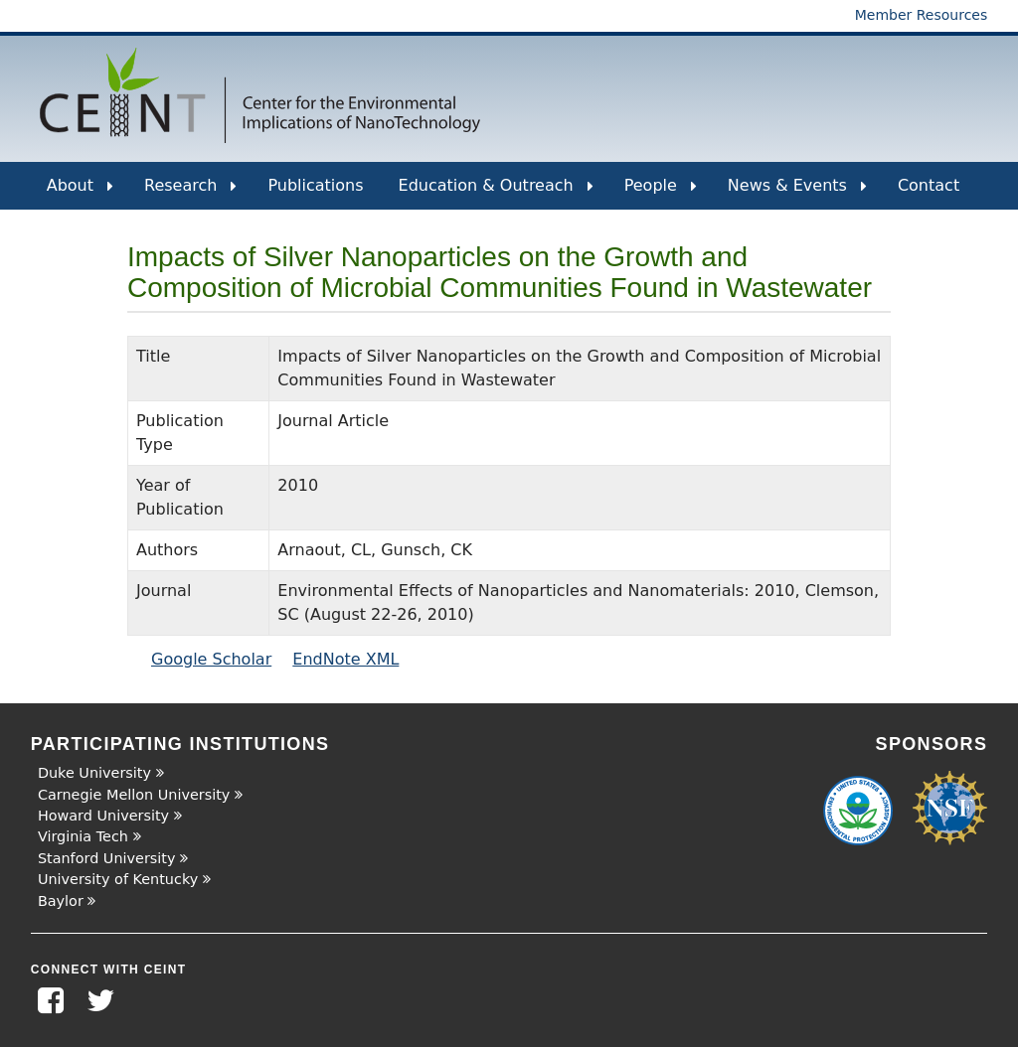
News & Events (797, 193)
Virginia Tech (83, 836)
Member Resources (921, 15)
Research (190, 193)
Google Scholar (211, 659)
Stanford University (107, 858)
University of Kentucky (118, 879)
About (80, 193)
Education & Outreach (496, 193)
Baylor (61, 901)
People (660, 193)
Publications (315, 185)
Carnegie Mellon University (134, 795)
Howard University (103, 815)
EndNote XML (345, 659)
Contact (928, 185)
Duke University (94, 773)
